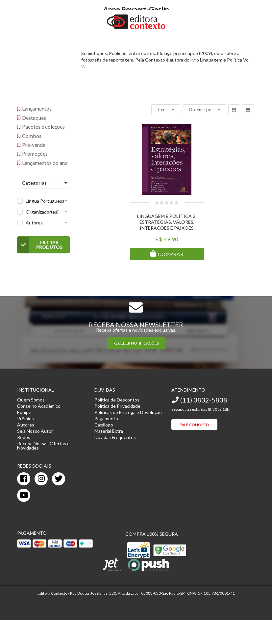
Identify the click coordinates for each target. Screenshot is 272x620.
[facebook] (23, 478)
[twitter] (58, 478)
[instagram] (41, 478)
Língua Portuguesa (45, 201)
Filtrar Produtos (39, 245)
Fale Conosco (194, 424)
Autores (34, 222)
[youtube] (23, 495)
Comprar (170, 254)
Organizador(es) (42, 212)
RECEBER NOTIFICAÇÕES (136, 343)
